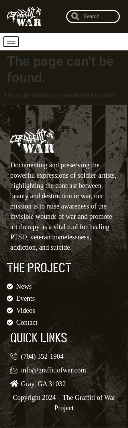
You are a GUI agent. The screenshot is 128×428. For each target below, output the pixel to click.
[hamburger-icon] (11, 41)
